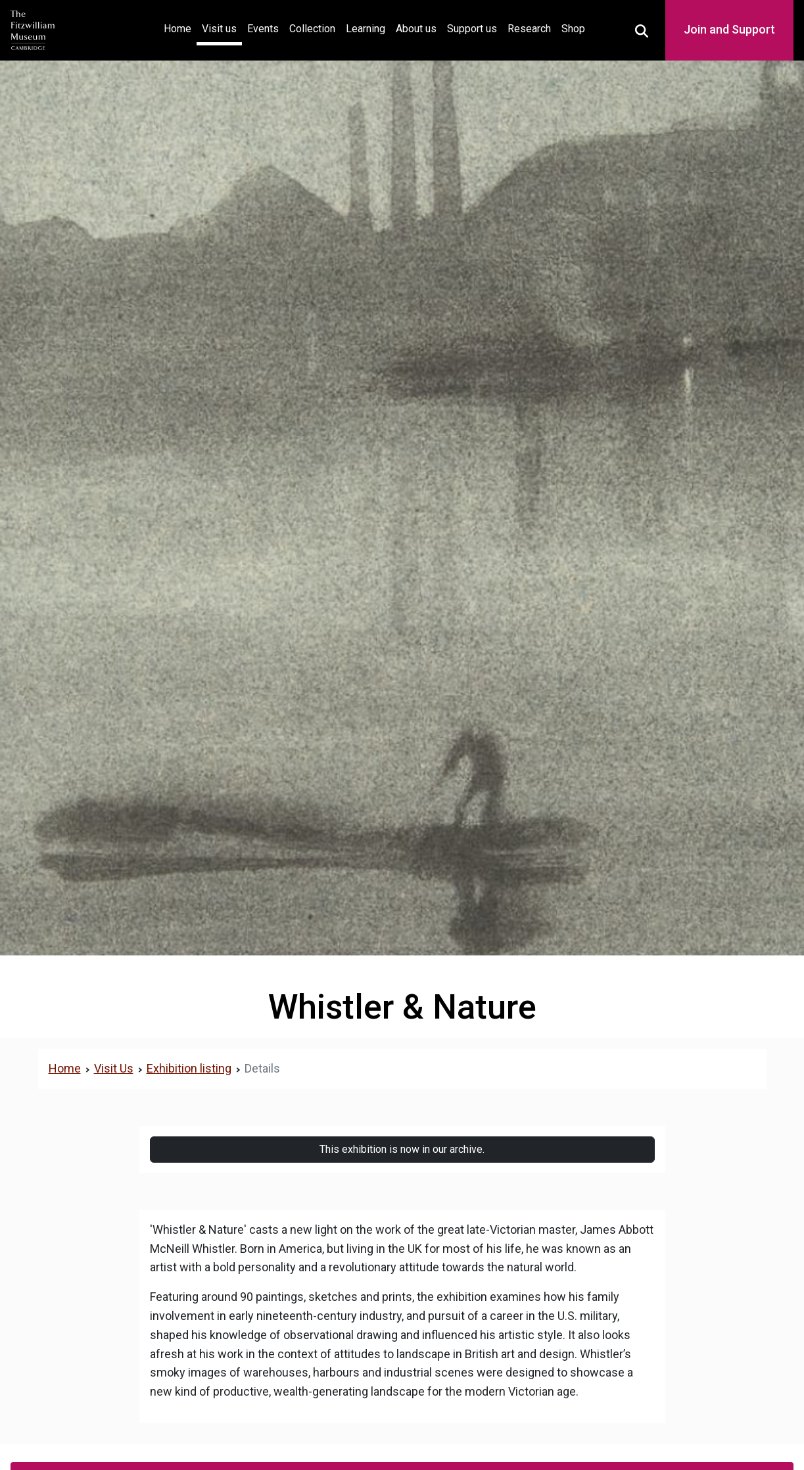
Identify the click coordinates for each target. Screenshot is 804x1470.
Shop (573, 28)
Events (263, 28)
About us (416, 28)
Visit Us (113, 1068)
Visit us (219, 28)
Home (180, 27)
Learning (365, 28)
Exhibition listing (189, 1068)
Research (529, 28)
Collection (312, 28)
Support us (472, 28)
